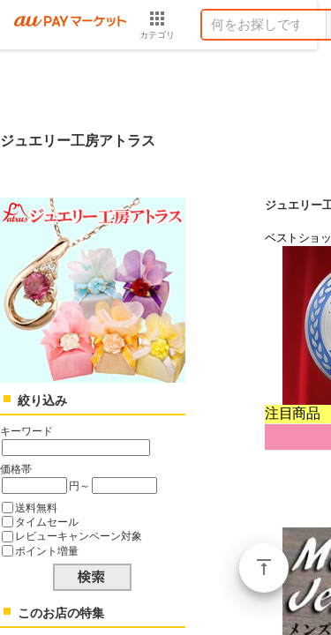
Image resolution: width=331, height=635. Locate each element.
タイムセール (47, 521)
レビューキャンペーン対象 (78, 536)
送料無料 (36, 507)
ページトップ (264, 568)
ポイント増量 (47, 551)
